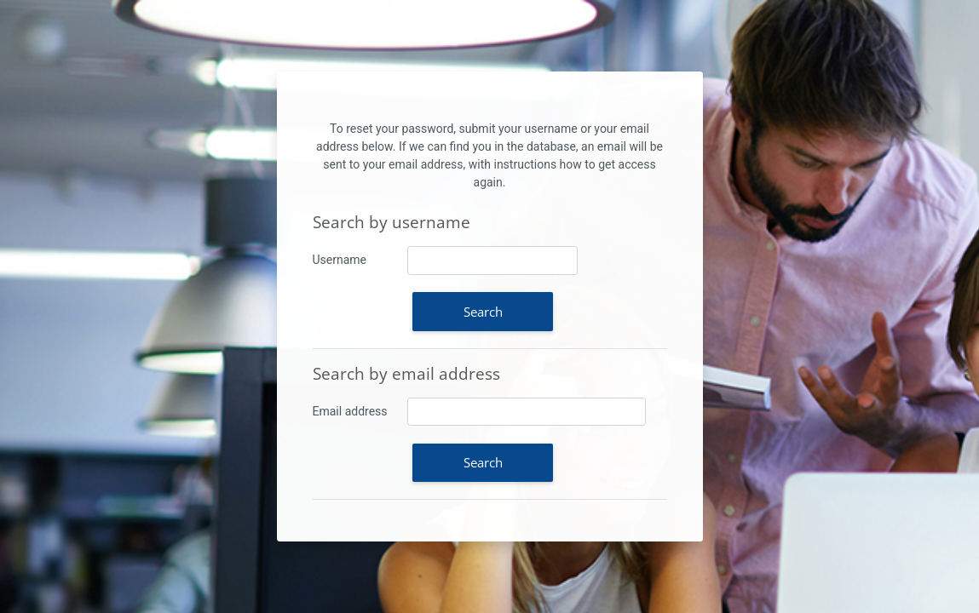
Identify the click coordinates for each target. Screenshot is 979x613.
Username (340, 259)
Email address (350, 411)
